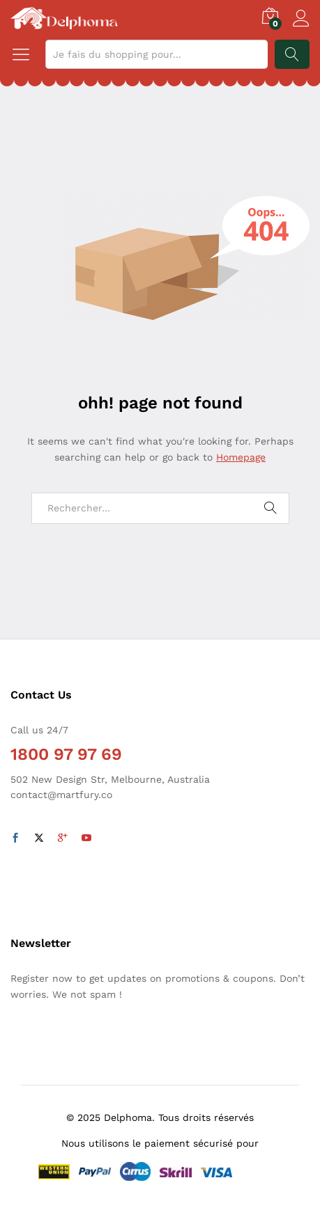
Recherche (292, 54)
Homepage (241, 457)
